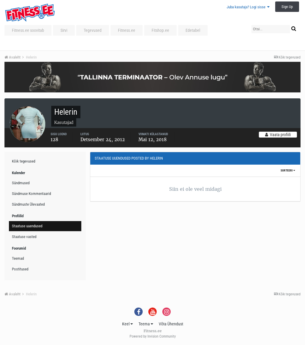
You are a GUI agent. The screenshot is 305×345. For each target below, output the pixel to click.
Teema (146, 324)
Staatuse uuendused (27, 226)
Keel (127, 324)
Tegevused (93, 30)
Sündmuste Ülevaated (28, 204)
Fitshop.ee (160, 30)
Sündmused (20, 183)
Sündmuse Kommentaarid (31, 193)
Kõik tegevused (23, 161)
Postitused (20, 269)
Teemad (18, 258)
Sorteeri (288, 170)
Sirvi (63, 30)
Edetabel (193, 30)
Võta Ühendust (171, 324)
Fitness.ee (126, 30)
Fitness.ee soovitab (28, 30)
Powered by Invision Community (153, 336)
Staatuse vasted (24, 236)
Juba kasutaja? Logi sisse (248, 7)
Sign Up (287, 6)
